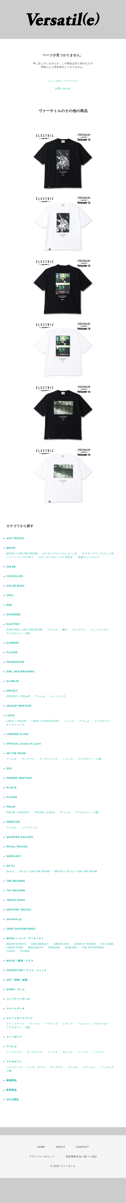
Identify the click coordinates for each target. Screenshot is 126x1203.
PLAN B (11, 787)
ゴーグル (73, 1067)
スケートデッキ (15, 1008)
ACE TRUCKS (15, 538)
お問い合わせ (63, 88)
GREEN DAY (61, 944)
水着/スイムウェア (89, 557)
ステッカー (89, 1067)
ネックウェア (34, 1052)
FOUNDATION (15, 662)
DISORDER (13, 614)
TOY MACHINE (15, 890)
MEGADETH (35, 947)
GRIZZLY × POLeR (18, 696)
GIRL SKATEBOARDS (20, 671)
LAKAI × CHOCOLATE (45, 721)
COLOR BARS (15, 585)
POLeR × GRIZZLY (18, 812)
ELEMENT (12, 642)
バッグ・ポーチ (36, 1067)
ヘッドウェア (14, 1052)
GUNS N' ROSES (85, 944)
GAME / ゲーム (15, 989)
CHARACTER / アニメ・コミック (26, 970)
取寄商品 (11, 1090)
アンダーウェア (49, 759)
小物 (9, 1070)
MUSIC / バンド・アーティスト (25, 938)
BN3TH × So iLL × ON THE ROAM (75, 871)
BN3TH (10, 548)
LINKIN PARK (14, 947)
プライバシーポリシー (42, 1156)
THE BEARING (15, 881)
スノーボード (14, 1037)
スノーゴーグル (99, 629)
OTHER (25, 951)
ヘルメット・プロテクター (93, 1023)
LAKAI (10, 715)
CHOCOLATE (14, 576)
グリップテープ (15, 1023)
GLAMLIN (12, 681)
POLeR (10, 806)
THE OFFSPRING (93, 947)
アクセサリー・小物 (18, 633)
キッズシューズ (15, 724)
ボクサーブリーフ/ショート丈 (60, 553)
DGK (9, 605)
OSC (9, 768)
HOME (41, 1147)
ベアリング (51, 1023)
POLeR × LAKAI (45, 812)
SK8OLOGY (13, 856)
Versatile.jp (13, 919)
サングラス (79, 629)
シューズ (69, 721)
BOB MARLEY (40, 944)
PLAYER (11, 797)
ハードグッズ (58, 696)
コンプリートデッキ (18, 999)
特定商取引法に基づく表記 (81, 1156)
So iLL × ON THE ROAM (34, 871)
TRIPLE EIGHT (15, 900)
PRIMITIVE (13, 822)
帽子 (65, 629)
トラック (68, 1023)
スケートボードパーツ (19, 1018)
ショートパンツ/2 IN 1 (19, 557)
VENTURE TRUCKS (18, 909)
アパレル (52, 629)
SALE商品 (12, 1099)
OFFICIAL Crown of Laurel (23, 743)
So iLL (10, 871)
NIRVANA (54, 947)
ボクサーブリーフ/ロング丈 (98, 553)
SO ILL (10, 865)
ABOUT (60, 1147)
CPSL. (10, 595)
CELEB (11, 566)
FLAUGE (11, 652)
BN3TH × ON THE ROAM (22, 553)
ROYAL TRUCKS (17, 846)
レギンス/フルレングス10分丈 (55, 557)
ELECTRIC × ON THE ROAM (24, 629)
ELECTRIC (13, 624)
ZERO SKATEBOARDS (20, 928)
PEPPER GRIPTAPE (19, 778)
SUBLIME (71, 947)
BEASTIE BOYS (16, 944)
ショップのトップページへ (63, 81)
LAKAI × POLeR (16, 721)
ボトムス (68, 1052)
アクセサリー (102, 721)
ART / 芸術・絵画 (17, 979)
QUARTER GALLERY (19, 837)
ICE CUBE (107, 944)
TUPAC (10, 951)
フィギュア (107, 1067)
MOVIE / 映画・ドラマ (19, 960)
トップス (52, 1052)
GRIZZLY (12, 690)
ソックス (83, 1052)
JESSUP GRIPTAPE (19, 705)
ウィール (34, 1023)
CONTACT (82, 1147)
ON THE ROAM (16, 753)
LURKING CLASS (17, 734)
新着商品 (11, 1080)
